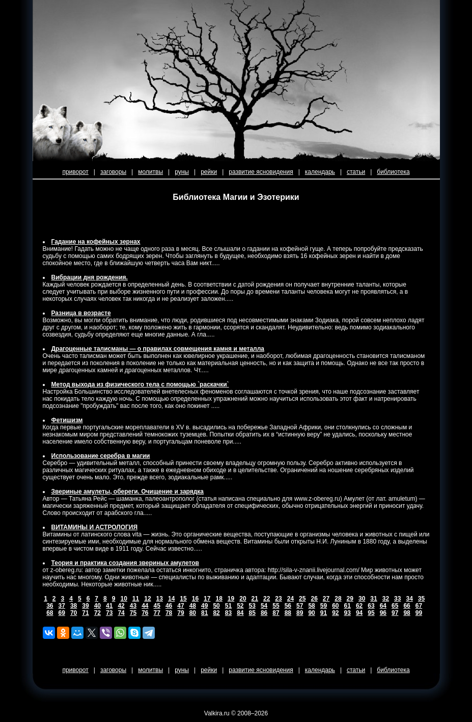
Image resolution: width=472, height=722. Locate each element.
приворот (75, 171)
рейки (209, 171)
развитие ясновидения (261, 171)
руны (182, 171)
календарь (320, 171)
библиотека (393, 171)
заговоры (113, 171)
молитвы (150, 171)
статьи (356, 171)
